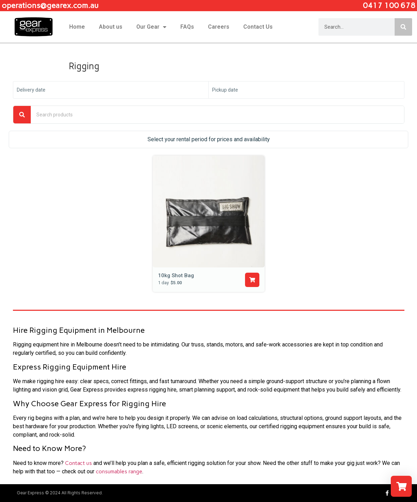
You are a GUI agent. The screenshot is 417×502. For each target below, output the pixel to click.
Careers (218, 26)
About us (110, 26)
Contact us (78, 463)
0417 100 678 (389, 5)
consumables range (119, 471)
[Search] (403, 27)
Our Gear (151, 27)
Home (77, 26)
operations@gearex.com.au (50, 5)
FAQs (187, 26)
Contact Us (258, 26)
